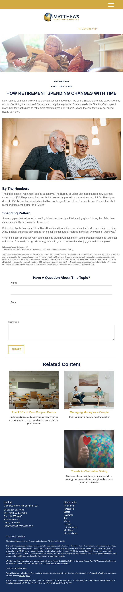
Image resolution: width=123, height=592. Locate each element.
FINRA (22, 576)
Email (14, 302)
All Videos (68, 530)
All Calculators (71, 533)
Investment (69, 509)
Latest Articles (70, 527)
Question (13, 322)
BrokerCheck (59, 541)
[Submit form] (16, 349)
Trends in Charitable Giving (89, 471)
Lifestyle (68, 524)
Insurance (68, 515)
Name (14, 282)
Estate (67, 512)
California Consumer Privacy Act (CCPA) (83, 561)
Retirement (69, 506)
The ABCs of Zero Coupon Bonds (34, 412)
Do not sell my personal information (56, 563)
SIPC (28, 576)
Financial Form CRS (17, 536)
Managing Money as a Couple (89, 412)
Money (67, 521)
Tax (65, 518)
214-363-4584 (88, 28)
